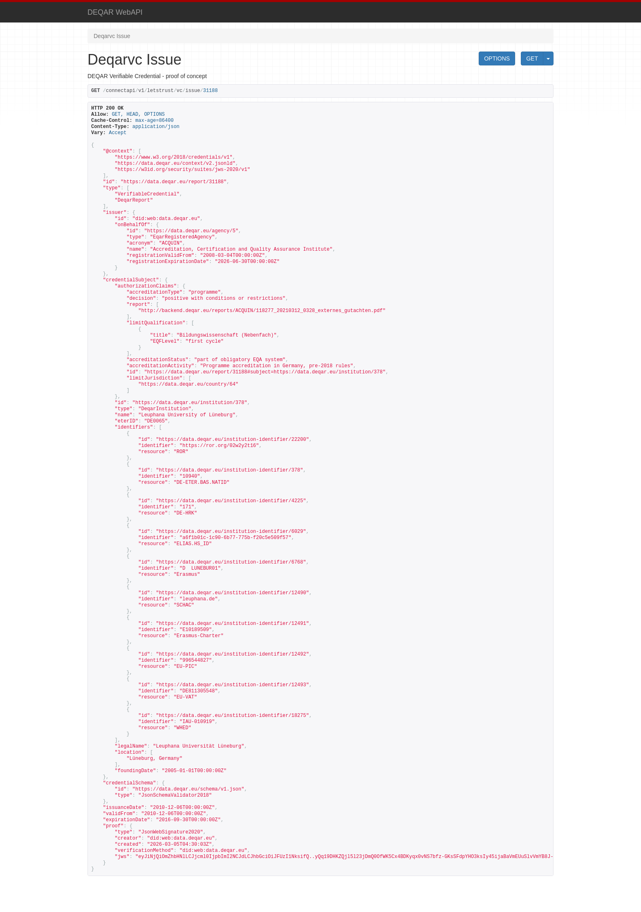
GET (532, 58)
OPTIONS (497, 58)
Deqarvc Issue (112, 36)
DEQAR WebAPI (115, 12)
